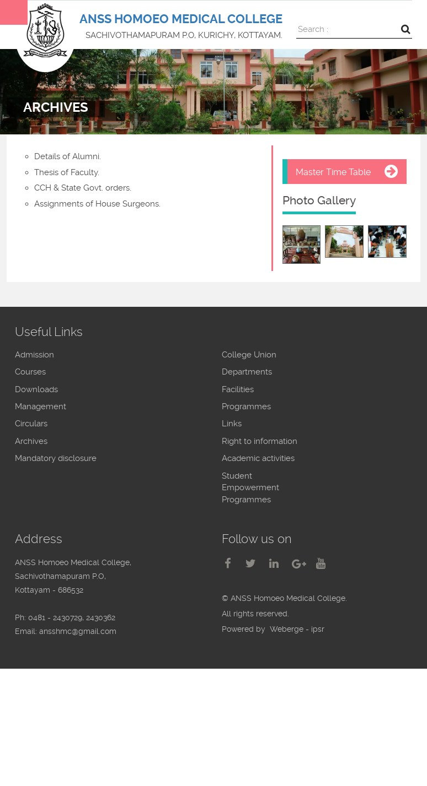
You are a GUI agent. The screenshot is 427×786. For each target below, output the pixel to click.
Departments (247, 372)
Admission (34, 355)
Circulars (31, 424)
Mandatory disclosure (56, 458)
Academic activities (258, 458)
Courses (30, 372)
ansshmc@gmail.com (77, 631)
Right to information (259, 441)
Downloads (36, 389)
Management (40, 406)
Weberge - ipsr (297, 629)
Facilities (238, 389)
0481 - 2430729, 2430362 (71, 617)
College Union (249, 355)
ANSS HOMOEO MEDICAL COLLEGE (180, 19)
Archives (31, 441)
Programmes (246, 406)
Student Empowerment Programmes (250, 488)
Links (232, 424)
